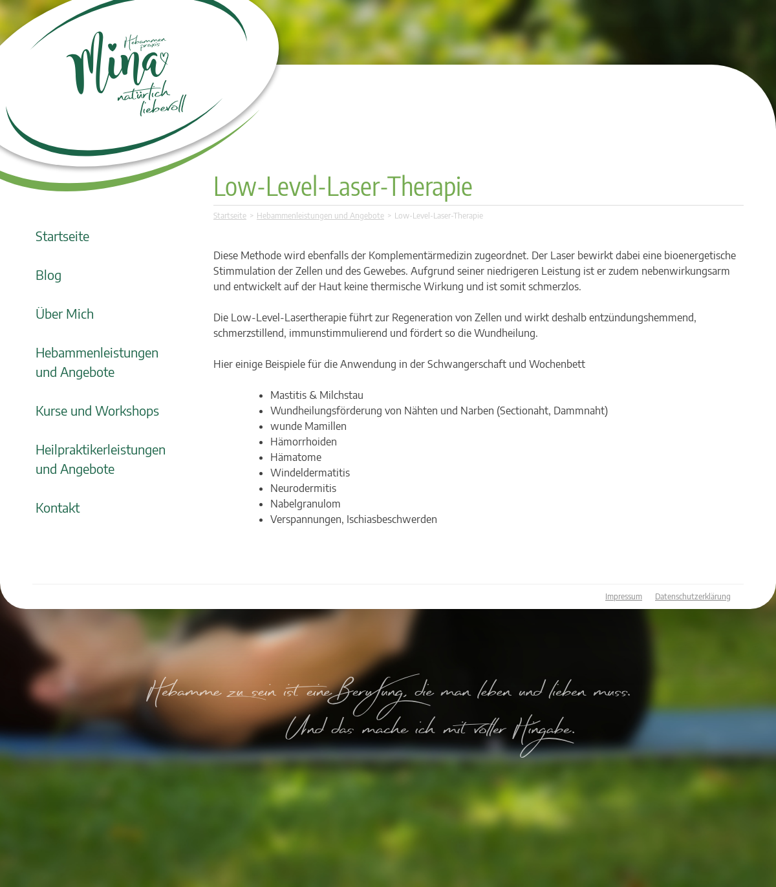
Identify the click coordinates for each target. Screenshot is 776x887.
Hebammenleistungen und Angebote (97, 361)
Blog (48, 274)
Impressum (623, 596)
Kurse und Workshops (97, 410)
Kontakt (58, 507)
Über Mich (65, 313)
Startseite (62, 236)
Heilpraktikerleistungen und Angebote (101, 458)
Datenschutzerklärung (693, 596)
